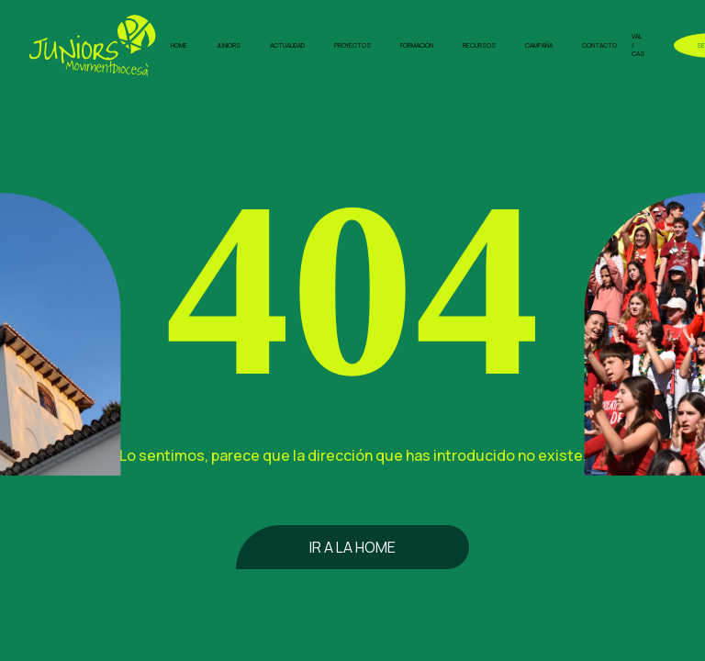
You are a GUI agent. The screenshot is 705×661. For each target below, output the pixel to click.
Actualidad (287, 45)
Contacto (599, 45)
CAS (638, 53)
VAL (637, 35)
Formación (416, 45)
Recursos (479, 45)
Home (179, 45)
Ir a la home (352, 547)
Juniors (229, 45)
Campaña (539, 45)
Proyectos (352, 45)
